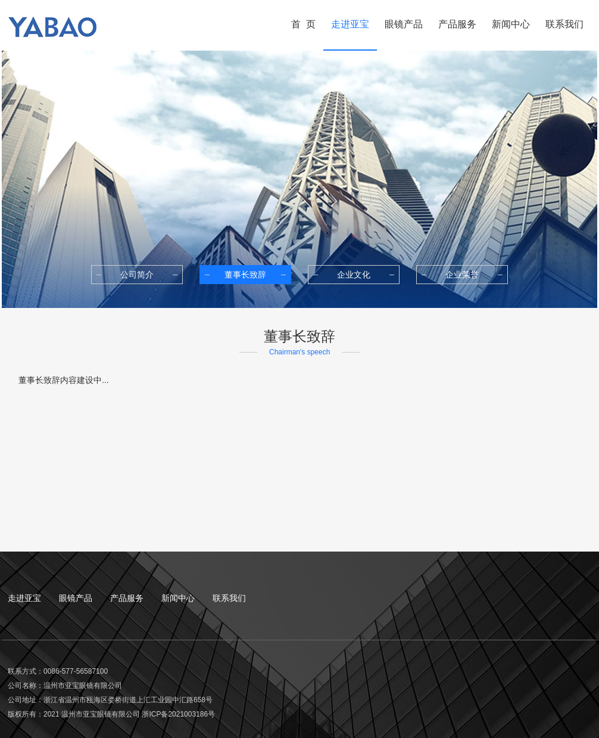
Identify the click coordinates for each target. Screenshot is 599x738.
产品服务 (126, 598)
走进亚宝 (24, 598)
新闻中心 (178, 598)
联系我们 (229, 598)
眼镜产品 (75, 598)
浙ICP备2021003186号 (178, 714)
